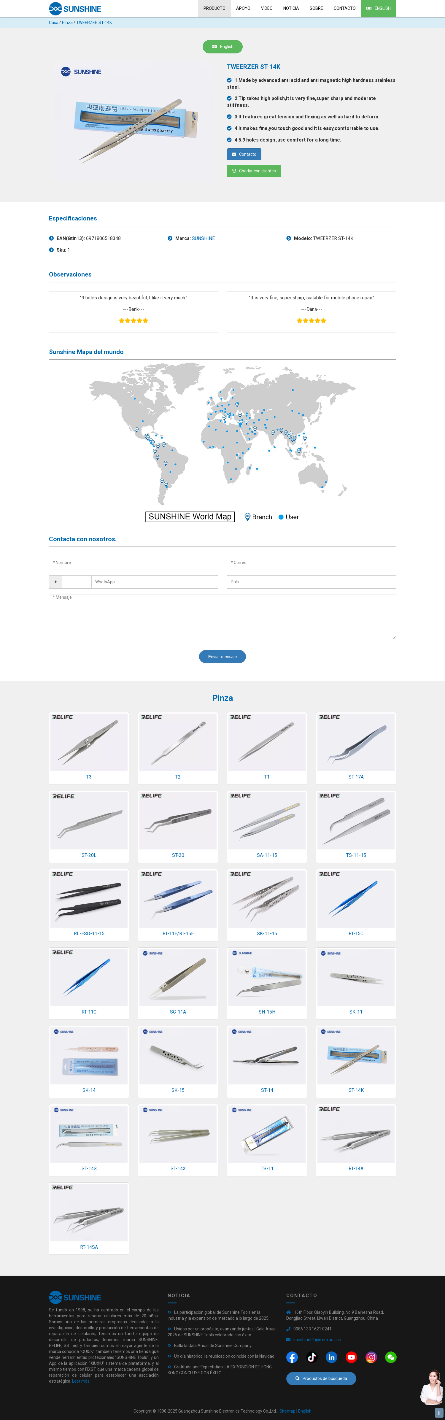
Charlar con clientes (254, 171)
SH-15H (267, 1012)
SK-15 (178, 1090)
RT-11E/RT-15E (178, 933)
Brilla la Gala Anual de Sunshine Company (213, 1345)
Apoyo (243, 8)
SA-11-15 (267, 855)
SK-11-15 (267, 933)
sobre (316, 8)
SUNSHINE (203, 238)
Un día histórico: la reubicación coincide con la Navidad (224, 1356)
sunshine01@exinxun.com (318, 1339)
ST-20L (89, 855)
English (378, 8)
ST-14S (89, 1168)
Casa (53, 22)
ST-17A (356, 777)
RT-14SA (89, 1247)
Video (267, 8)
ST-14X (178, 1168)
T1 (267, 777)
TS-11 (267, 1168)
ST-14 (267, 1090)
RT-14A (356, 1168)
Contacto (345, 8)
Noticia (291, 8)
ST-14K (356, 1090)
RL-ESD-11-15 (89, 933)
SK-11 (356, 1012)
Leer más (81, 1381)
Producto (214, 8)
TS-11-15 (356, 855)
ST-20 (178, 855)
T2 (178, 777)
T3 (89, 777)
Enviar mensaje (222, 656)
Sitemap (287, 1411)
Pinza (67, 22)
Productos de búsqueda (321, 1378)
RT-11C (89, 1012)
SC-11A (178, 1012)
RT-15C (356, 933)
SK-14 (89, 1090)
